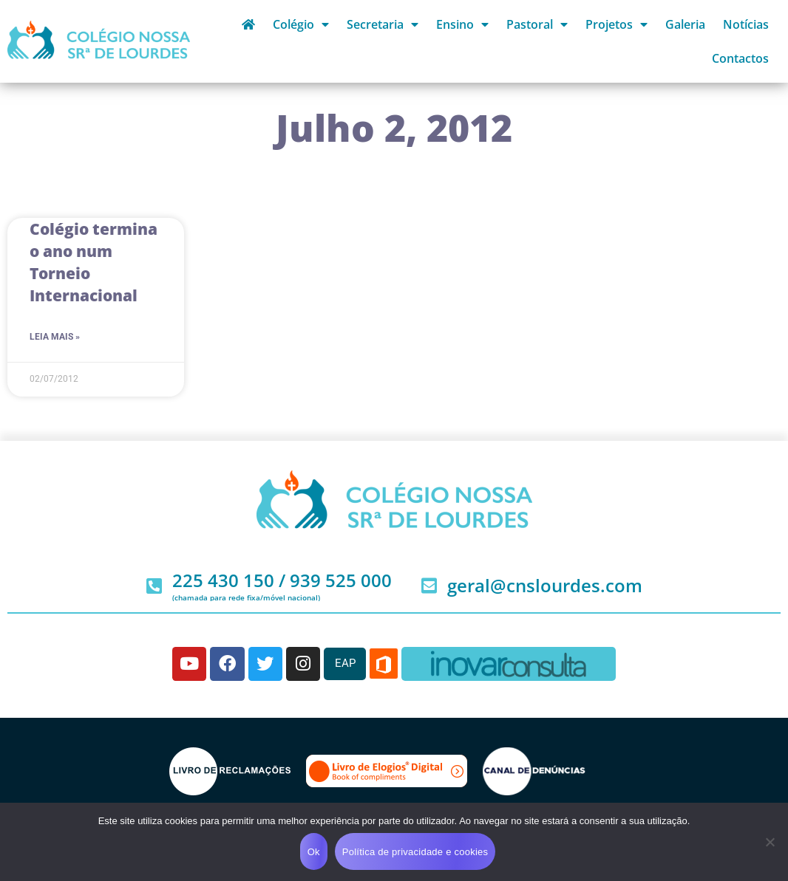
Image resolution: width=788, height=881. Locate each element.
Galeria (685, 24)
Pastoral (537, 24)
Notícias (746, 24)
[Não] (769, 841)
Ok (314, 851)
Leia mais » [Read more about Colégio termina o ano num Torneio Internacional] (55, 337)
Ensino (462, 24)
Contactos (740, 58)
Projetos (616, 24)
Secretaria (382, 24)
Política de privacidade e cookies (415, 851)
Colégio (301, 24)
